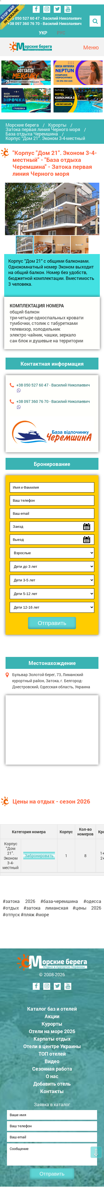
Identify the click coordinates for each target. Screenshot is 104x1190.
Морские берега (22, 125)
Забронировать (39, 855)
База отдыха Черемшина (32, 134)
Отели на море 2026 (52, 1031)
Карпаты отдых (52, 1038)
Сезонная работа (52, 1068)
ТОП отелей (52, 1053)
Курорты (57, 125)
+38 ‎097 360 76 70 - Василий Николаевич (44, 23)
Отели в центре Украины (52, 1046)
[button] (94, 208)
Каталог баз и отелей (52, 1008)
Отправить (52, 623)
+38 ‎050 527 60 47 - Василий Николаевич (44, 18)
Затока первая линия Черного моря (43, 129)
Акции (52, 1016)
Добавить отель (52, 1083)
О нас (52, 1076)
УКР (43, 33)
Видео (52, 1061)
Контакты (52, 1091)
